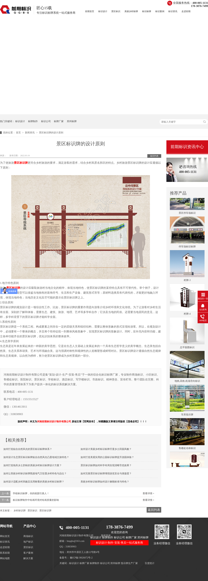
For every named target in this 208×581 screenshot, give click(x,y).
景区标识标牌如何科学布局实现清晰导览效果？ (106, 465)
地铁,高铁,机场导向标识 (187, 382)
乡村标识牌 (20, 510)
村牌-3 (187, 281)
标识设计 (102, 11)
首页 (18, 132)
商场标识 (28, 536)
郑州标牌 (72, 121)
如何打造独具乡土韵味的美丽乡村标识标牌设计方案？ (32, 465)
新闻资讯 (30, 132)
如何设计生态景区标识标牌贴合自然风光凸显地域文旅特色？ (36, 457)
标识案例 (159, 11)
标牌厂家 (59, 121)
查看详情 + (148, 493)
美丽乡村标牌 (131, 11)
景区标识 (115, 11)
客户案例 (28, 553)
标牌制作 (33, 121)
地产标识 (28, 541)
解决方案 (28, 558)
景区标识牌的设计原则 (51, 132)
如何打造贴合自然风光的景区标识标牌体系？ (27, 449)
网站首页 (5, 536)
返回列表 (154, 156)
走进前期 (185, 11)
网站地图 (5, 558)
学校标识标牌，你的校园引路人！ (31, 493)
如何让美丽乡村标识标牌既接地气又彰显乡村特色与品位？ (35, 473)
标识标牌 (146, 11)
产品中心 (29, 526)
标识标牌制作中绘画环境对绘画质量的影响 (36, 500)
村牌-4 (187, 315)
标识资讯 (172, 11)
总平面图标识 (187, 348)
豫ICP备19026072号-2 (81, 557)
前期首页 (89, 11)
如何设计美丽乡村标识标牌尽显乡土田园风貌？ (106, 449)
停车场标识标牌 (187, 247)
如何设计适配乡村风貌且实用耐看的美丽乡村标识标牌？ (33, 481)
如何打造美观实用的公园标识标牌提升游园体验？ (107, 457)
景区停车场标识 (187, 214)
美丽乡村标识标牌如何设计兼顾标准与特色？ (105, 481)
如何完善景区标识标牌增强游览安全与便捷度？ (106, 473)
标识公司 (46, 121)
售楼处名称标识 (187, 449)
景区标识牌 (45, 510)
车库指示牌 (187, 415)
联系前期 (5, 553)
